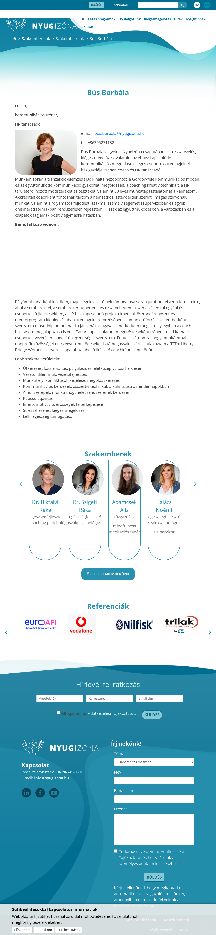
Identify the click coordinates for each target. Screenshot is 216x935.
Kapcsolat (121, 5)
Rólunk (87, 27)
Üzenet (120, 809)
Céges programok (101, 19)
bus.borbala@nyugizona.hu (119, 133)
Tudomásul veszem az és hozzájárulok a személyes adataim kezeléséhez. (151, 857)
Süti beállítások (68, 930)
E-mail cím (123, 790)
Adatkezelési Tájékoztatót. (112, 713)
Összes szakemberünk (108, 574)
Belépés (96, 5)
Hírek (178, 19)
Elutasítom (44, 930)
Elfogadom (22, 930)
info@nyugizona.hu (51, 777)
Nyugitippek (195, 19)
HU (197, 5)
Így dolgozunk (130, 19)
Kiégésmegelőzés (157, 19)
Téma (119, 753)
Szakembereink (36, 38)
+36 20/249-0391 (69, 772)
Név (117, 772)
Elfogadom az (99, 713)
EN (207, 5)
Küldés (152, 714)
